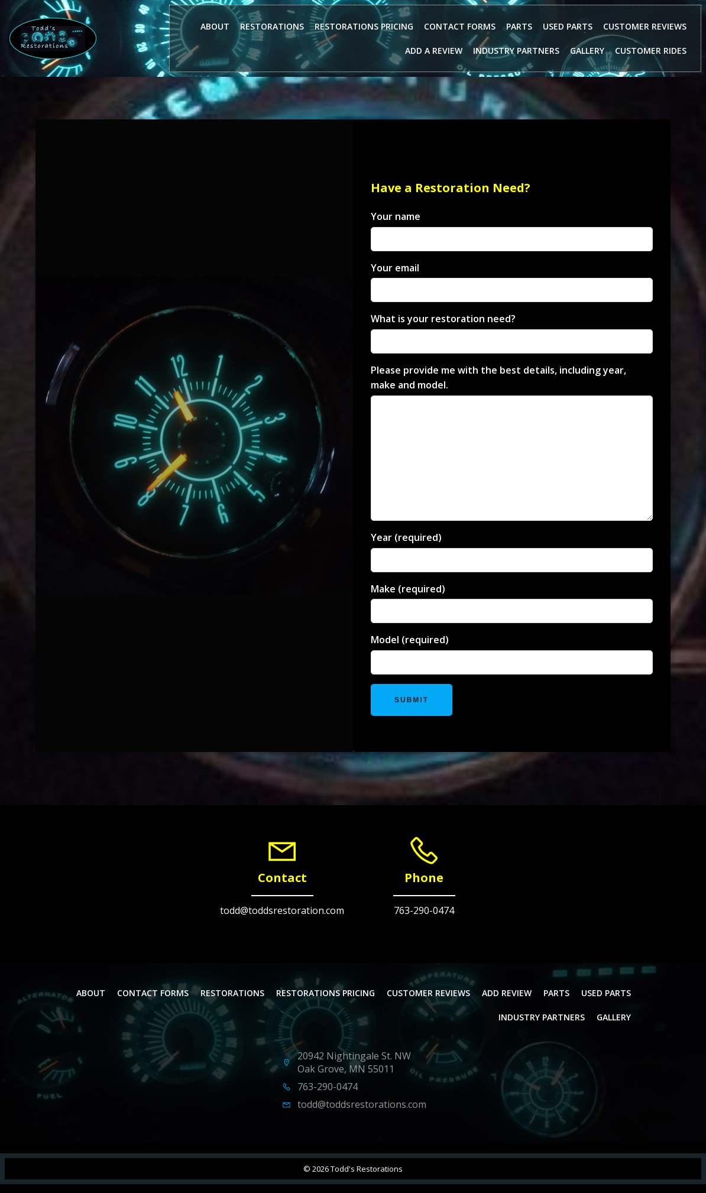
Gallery (587, 50)
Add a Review (433, 50)
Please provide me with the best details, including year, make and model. (512, 442)
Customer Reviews (644, 26)
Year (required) (512, 551)
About (214, 26)
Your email (512, 282)
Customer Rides (650, 50)
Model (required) (512, 654)
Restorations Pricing (364, 26)
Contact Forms (460, 26)
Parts (519, 26)
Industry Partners (516, 50)
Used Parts (567, 26)
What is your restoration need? (512, 333)
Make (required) (512, 603)
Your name (512, 230)
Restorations (272, 26)
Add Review (507, 993)
